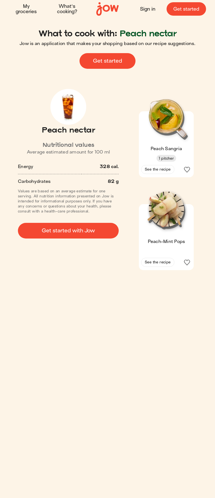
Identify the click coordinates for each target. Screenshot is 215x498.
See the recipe (158, 169)
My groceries (26, 9)
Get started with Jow (68, 230)
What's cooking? (67, 9)
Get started (186, 9)
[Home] (107, 9)
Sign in (147, 9)
